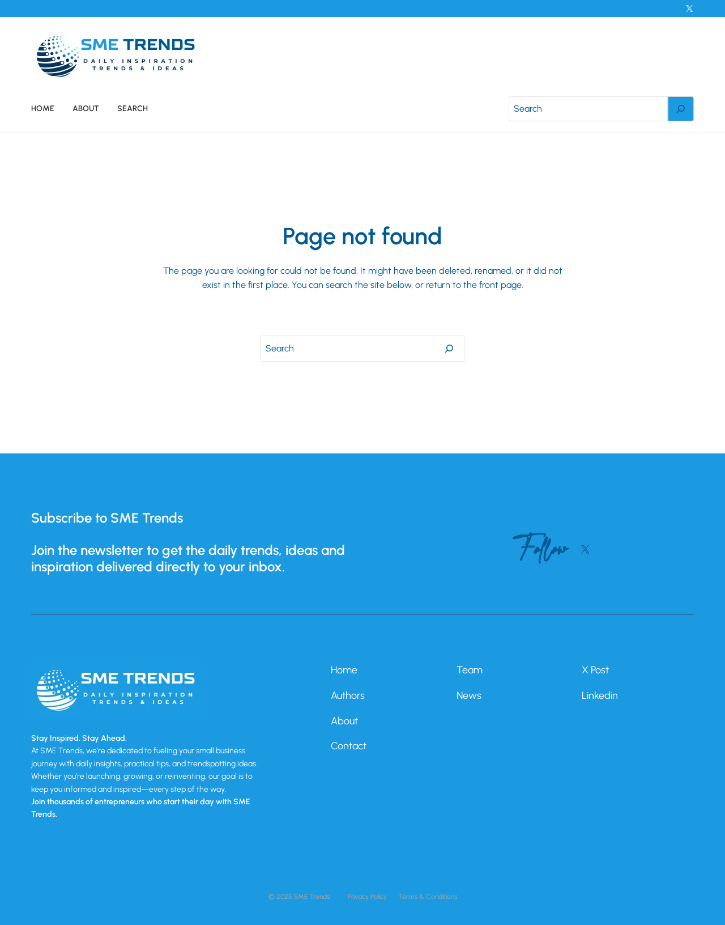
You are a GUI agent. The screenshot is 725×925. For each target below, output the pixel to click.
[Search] (681, 108)
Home (344, 670)
